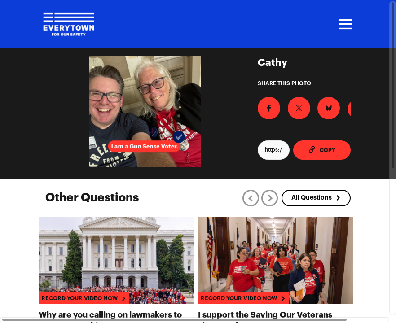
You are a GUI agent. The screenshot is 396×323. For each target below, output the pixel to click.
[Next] (269, 198)
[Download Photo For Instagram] (341, 107)
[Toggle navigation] (344, 24)
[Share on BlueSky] (316, 106)
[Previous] (250, 198)
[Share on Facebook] (267, 106)
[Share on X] (291, 106)
